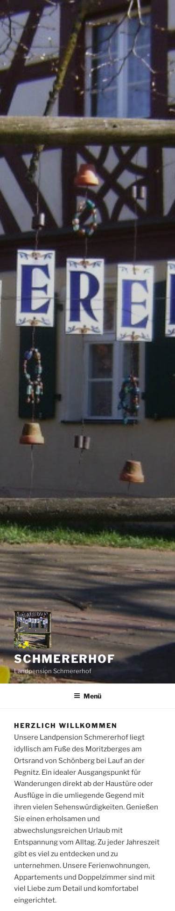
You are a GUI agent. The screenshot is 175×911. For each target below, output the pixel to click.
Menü (87, 696)
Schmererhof (64, 659)
